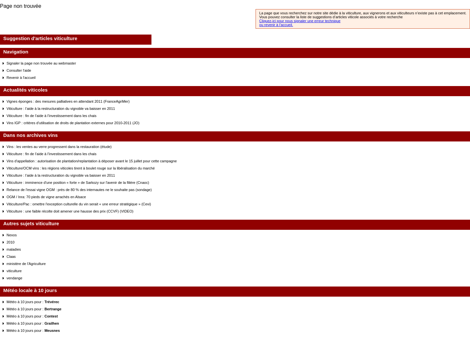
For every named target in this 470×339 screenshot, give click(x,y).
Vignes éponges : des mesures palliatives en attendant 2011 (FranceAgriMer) (68, 101)
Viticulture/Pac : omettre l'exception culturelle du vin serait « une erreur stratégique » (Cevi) (79, 204)
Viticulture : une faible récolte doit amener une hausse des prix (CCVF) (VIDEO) (70, 211)
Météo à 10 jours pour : (33, 302)
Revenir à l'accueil (21, 78)
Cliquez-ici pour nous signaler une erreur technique (299, 21)
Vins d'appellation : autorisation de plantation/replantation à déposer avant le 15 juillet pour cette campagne (92, 161)
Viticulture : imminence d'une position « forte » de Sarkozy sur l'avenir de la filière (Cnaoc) (78, 182)
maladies (14, 249)
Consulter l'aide (19, 70)
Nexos (12, 235)
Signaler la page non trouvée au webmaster (41, 63)
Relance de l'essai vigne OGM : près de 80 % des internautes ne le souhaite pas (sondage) (79, 190)
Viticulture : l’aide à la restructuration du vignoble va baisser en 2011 (61, 109)
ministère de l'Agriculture (26, 264)
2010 (10, 242)
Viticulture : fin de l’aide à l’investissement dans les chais (52, 116)
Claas (11, 256)
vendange (14, 278)
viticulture (14, 271)
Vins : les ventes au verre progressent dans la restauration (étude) (59, 147)
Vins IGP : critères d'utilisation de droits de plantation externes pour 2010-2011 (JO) (73, 123)
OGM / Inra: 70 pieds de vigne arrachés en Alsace (46, 197)
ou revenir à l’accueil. (276, 25)
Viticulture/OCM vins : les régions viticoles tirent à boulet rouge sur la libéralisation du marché (81, 168)
